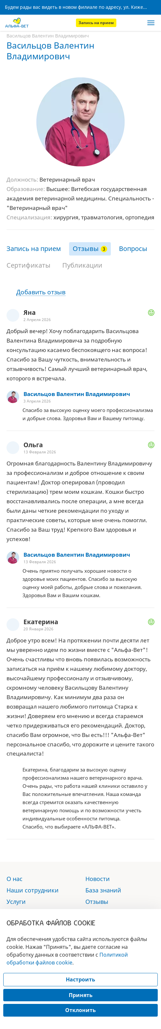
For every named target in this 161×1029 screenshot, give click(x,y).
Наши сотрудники (33, 890)
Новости (97, 879)
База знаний (103, 890)
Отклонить (80, 1010)
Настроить (80, 979)
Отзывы (86, 248)
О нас (14, 879)
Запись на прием (96, 22)
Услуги (16, 901)
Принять (81, 995)
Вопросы (133, 248)
